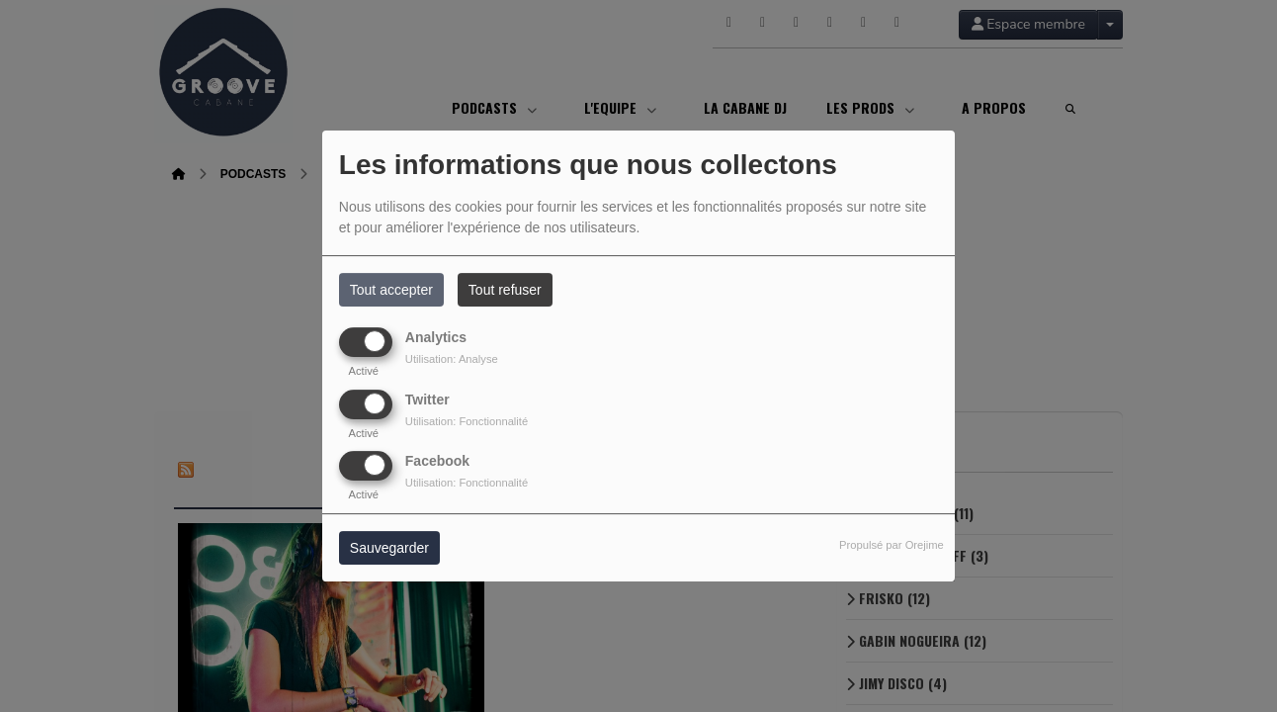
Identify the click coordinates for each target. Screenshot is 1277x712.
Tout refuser (505, 290)
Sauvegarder (389, 548)
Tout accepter (391, 290)
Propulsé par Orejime (891, 545)
